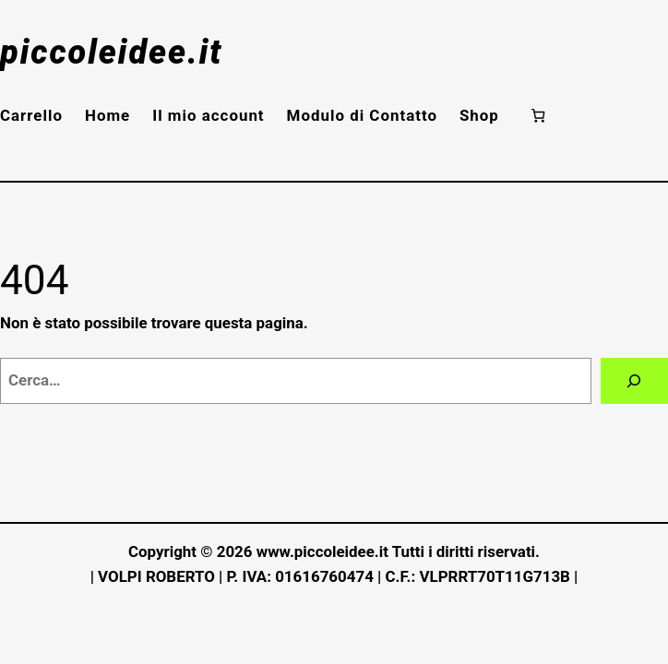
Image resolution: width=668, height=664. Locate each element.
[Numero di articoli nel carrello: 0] (538, 115)
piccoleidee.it (111, 52)
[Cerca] (634, 381)
